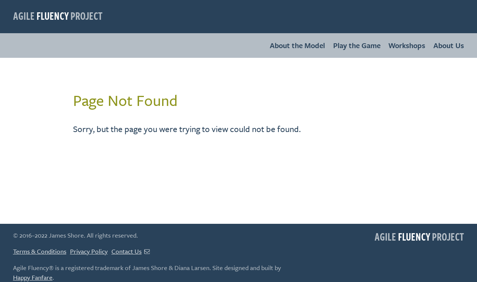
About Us (448, 45)
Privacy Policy (89, 251)
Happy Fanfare (33, 277)
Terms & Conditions (39, 251)
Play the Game (356, 45)
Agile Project (57, 15)
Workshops (406, 45)
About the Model (297, 45)
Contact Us (130, 251)
